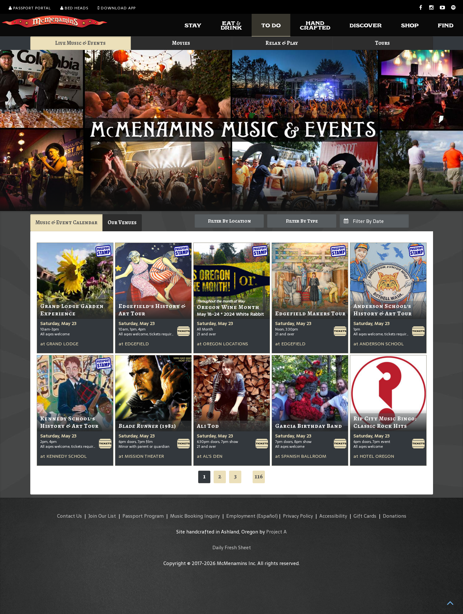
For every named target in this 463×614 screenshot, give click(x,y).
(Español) (267, 516)
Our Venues (122, 222)
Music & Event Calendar (66, 222)
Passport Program (143, 516)
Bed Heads (74, 8)
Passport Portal (30, 8)
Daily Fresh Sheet (231, 547)
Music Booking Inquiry (195, 516)
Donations (394, 516)
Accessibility (333, 516)
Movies (181, 43)
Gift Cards (364, 516)
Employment (241, 516)
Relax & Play (281, 43)
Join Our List (102, 516)
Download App (117, 8)
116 (259, 476)
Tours (382, 43)
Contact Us (69, 516)
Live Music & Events (80, 43)
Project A (276, 532)
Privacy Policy (298, 516)
